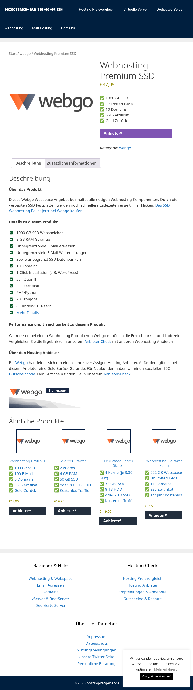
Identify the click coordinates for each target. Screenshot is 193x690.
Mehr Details (27, 312)
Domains (68, 28)
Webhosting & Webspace (51, 578)
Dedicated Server (170, 9)
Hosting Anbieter (142, 585)
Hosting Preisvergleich (97, 9)
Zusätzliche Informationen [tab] (71, 163)
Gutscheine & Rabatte (142, 598)
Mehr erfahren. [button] (165, 669)
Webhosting (13, 28)
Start (13, 53)
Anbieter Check (98, 341)
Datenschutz (96, 643)
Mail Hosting (42, 28)
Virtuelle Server (136, 9)
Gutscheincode (22, 373)
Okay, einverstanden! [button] (156, 676)
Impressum (96, 636)
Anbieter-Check (117, 373)
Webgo (21, 362)
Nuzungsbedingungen (96, 650)
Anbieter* (113, 133)
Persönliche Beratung (96, 663)
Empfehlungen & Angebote (143, 591)
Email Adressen (50, 585)
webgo (25, 53)
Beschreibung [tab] (28, 163)
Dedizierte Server (50, 605)
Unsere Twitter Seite (96, 656)
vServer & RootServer (50, 598)
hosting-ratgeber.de (33, 9)
